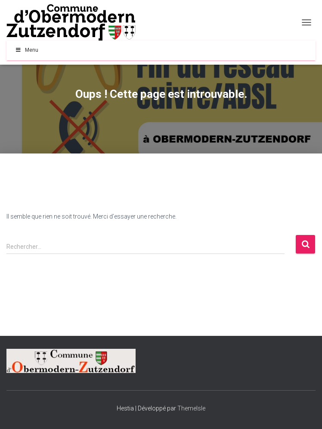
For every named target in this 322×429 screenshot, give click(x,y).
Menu (26, 50)
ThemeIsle (191, 408)
